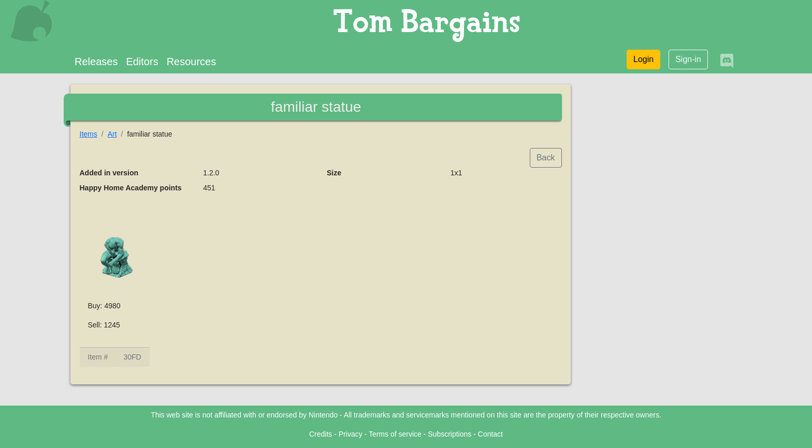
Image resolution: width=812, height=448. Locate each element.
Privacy (351, 434)
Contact (490, 434)
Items (88, 134)
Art (112, 134)
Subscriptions (449, 434)
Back (545, 157)
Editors (142, 61)
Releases (96, 61)
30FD (132, 357)
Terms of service (395, 434)
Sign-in (688, 59)
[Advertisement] (660, 241)
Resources (191, 61)
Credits (320, 434)
